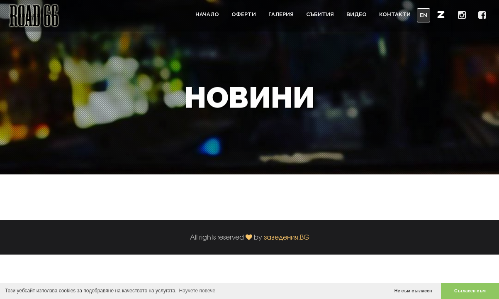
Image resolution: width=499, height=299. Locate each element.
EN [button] (423, 15)
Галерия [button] (281, 14)
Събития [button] (320, 14)
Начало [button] (207, 14)
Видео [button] (356, 14)
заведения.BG (286, 237)
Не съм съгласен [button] (413, 290)
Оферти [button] (243, 14)
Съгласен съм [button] (470, 290)
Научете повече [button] (197, 291)
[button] (441, 14)
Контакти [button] (395, 14)
